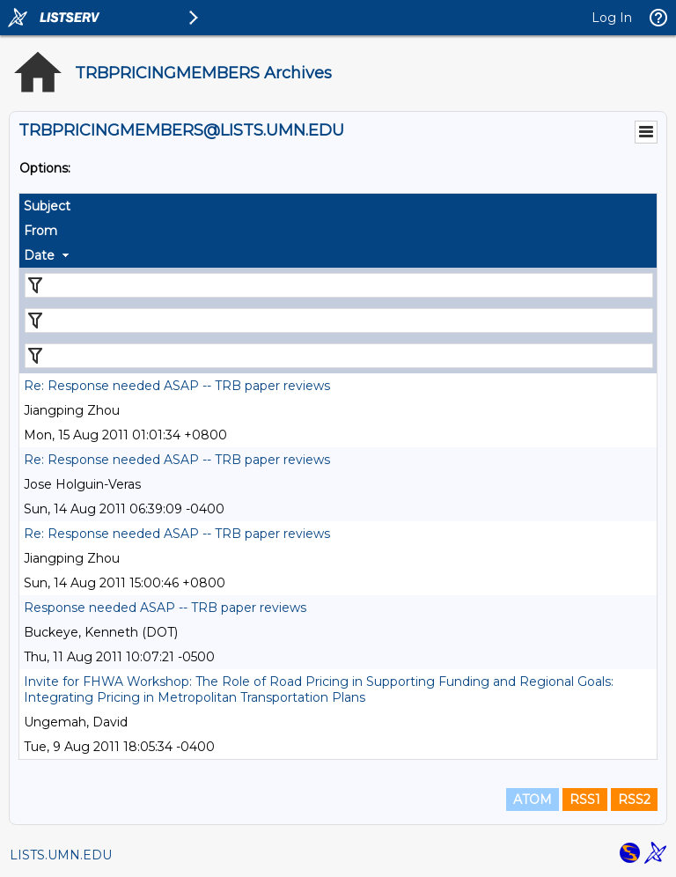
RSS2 (634, 799)
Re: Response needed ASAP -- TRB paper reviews (177, 386)
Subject (47, 206)
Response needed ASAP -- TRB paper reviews (165, 607)
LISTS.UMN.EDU (61, 855)
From (40, 231)
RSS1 (584, 799)
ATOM (532, 799)
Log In (612, 18)
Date (39, 255)
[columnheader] (338, 206)
